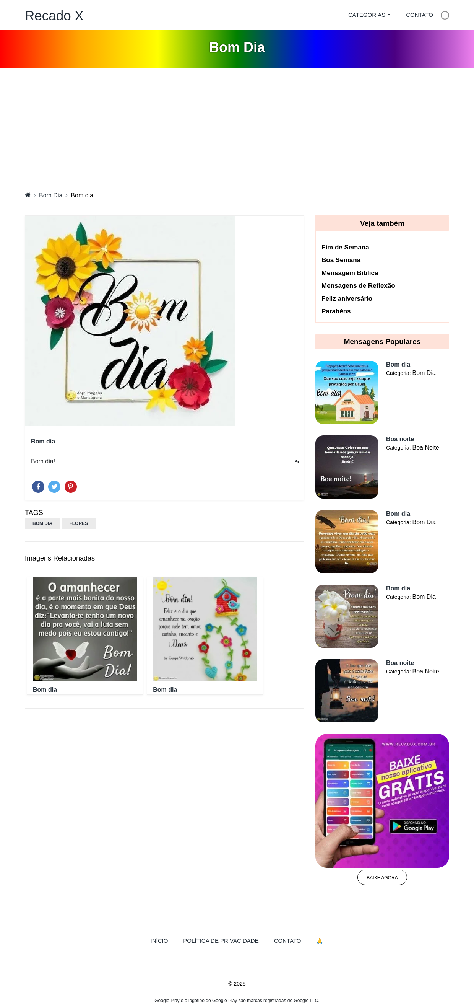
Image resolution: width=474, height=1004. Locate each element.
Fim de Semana (345, 247)
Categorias (366, 14)
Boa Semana (340, 260)
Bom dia (45, 689)
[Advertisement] (237, 125)
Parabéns (336, 311)
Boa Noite (425, 447)
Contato (419, 14)
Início (163, 940)
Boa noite (400, 439)
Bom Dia (50, 195)
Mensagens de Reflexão (358, 285)
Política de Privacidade (220, 940)
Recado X (54, 15)
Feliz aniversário (346, 298)
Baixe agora (382, 877)
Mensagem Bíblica (349, 273)
